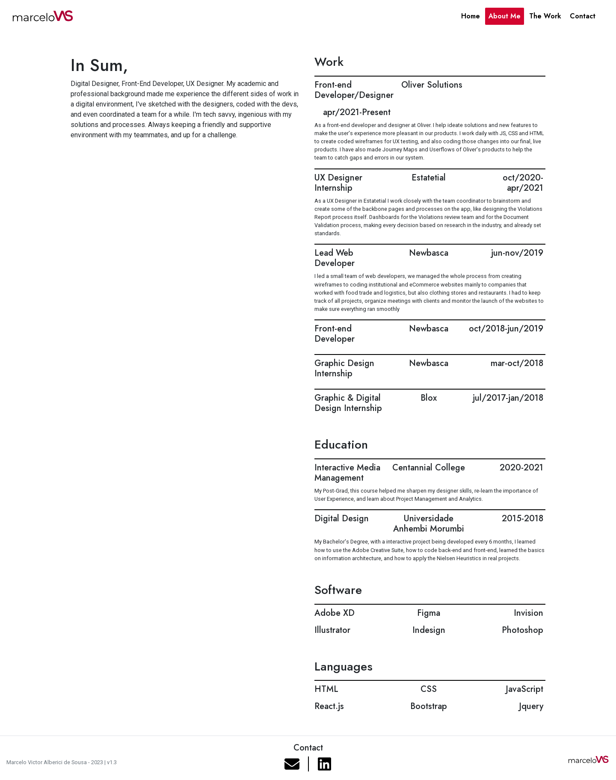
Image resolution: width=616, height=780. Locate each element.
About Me (505, 16)
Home (470, 16)
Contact (582, 16)
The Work (545, 16)
